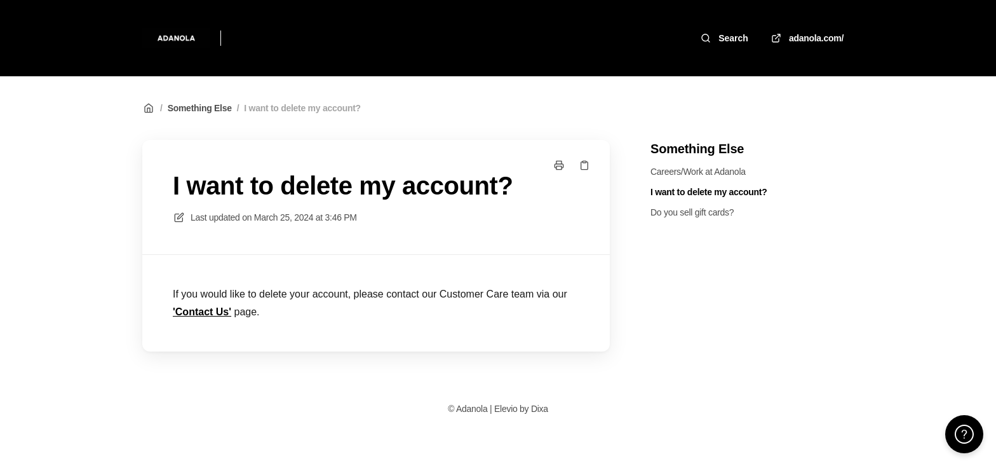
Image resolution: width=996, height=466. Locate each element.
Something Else (200, 108)
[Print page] (559, 165)
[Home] (176, 38)
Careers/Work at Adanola (698, 172)
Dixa (539, 409)
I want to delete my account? (302, 108)
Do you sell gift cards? (692, 212)
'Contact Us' (202, 311)
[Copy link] (584, 165)
